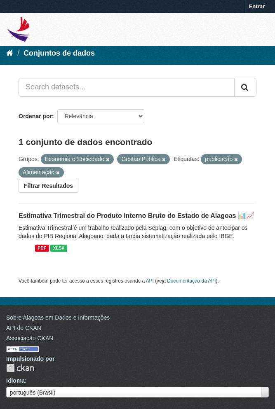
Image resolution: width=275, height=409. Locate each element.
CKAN (20, 368)
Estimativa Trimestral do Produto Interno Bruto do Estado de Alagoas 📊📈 (136, 215)
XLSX (58, 247)
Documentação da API (191, 281)
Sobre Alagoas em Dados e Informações (58, 317)
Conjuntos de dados (59, 53)
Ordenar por (35, 116)
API (150, 281)
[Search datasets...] (127, 87)
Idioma (15, 380)
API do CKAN (23, 328)
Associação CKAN (29, 338)
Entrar (257, 6)
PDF (42, 247)
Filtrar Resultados (48, 185)
